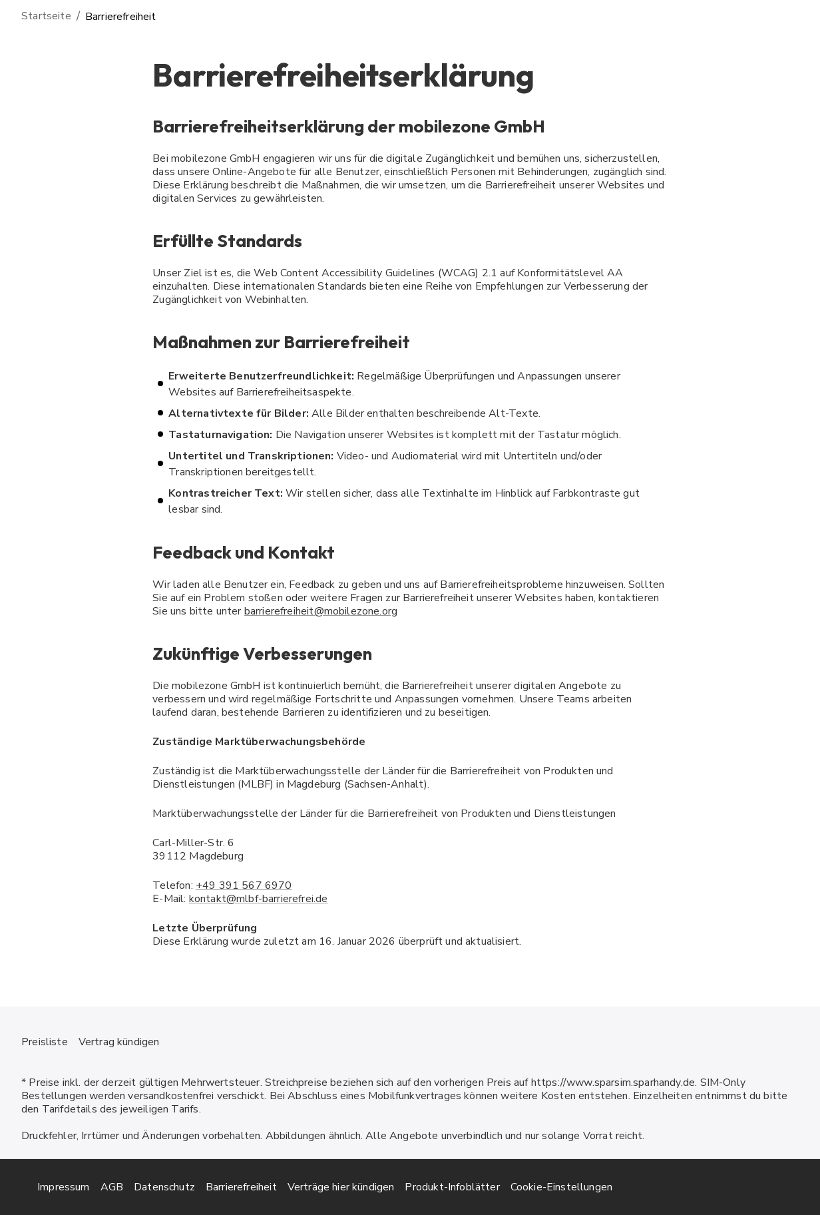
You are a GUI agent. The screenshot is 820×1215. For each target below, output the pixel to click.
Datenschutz (164, 1187)
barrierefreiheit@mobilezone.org (320, 611)
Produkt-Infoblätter (452, 1187)
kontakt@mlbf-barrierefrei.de (258, 898)
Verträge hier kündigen (341, 1187)
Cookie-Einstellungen (561, 1187)
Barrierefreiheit (241, 1187)
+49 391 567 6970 (244, 885)
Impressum (63, 1187)
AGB (112, 1187)
